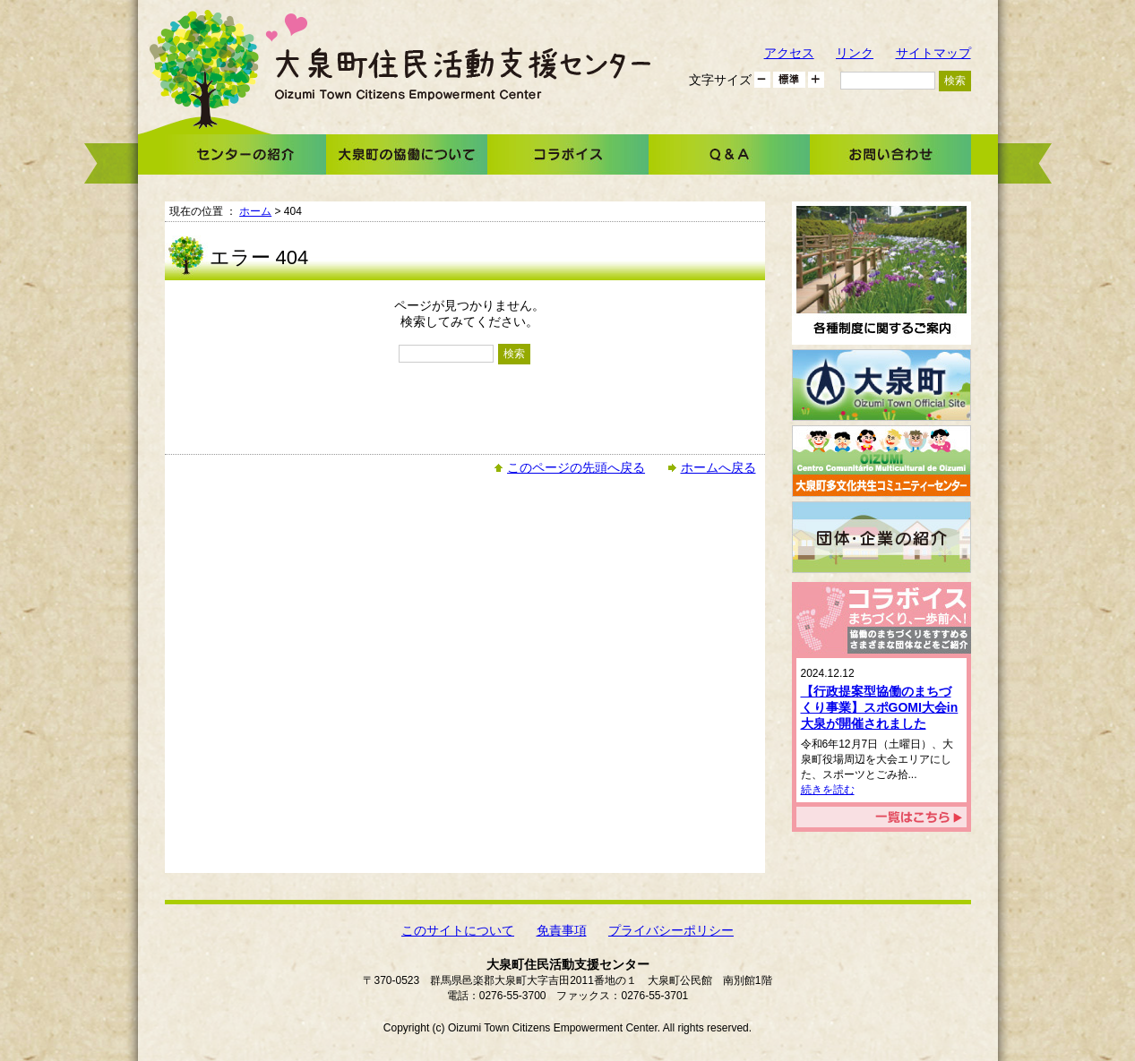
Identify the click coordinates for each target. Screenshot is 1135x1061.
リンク (854, 53)
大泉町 (881, 385)
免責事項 (562, 930)
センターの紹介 (245, 154)
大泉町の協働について (406, 154)
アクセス (789, 53)
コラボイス (568, 154)
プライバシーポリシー (671, 930)
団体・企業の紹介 (881, 537)
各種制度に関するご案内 (881, 273)
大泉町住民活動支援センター (462, 74)
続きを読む (828, 789)
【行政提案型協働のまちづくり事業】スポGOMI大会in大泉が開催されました (880, 707)
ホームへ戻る (718, 467)
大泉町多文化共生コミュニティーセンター (881, 461)
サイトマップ (933, 53)
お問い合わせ (890, 154)
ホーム (255, 211)
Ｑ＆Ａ (729, 154)
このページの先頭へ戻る (576, 467)
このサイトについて (457, 930)
